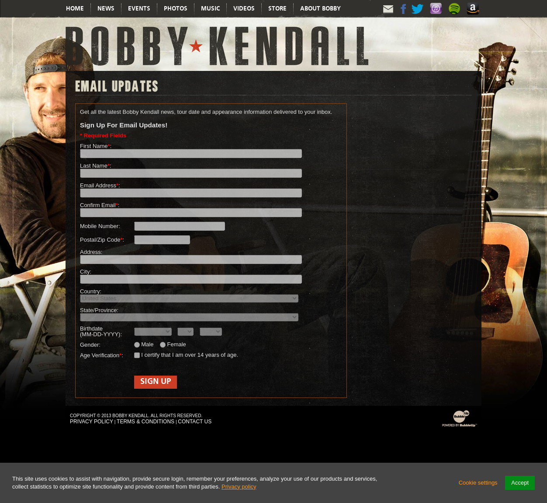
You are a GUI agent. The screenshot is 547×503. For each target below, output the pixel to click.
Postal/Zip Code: (102, 240)
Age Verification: (101, 355)
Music (210, 9)
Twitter (418, 16)
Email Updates (388, 16)
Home (75, 9)
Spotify (455, 17)
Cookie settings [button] (478, 482)
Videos (244, 9)
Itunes (437, 17)
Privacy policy (239, 486)
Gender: (90, 345)
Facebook (403, 16)
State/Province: (99, 310)
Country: (90, 291)
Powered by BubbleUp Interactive (459, 426)
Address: (91, 252)
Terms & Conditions (145, 422)
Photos (175, 9)
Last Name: (95, 166)
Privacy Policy (91, 422)
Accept (520, 482)
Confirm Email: (99, 205)
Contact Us (194, 422)
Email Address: (100, 185)
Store (277, 9)
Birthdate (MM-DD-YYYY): (101, 331)
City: (85, 271)
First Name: (95, 146)
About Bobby (320, 9)
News (105, 9)
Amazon (474, 17)
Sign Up (155, 382)
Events (139, 9)
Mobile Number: (100, 226)
